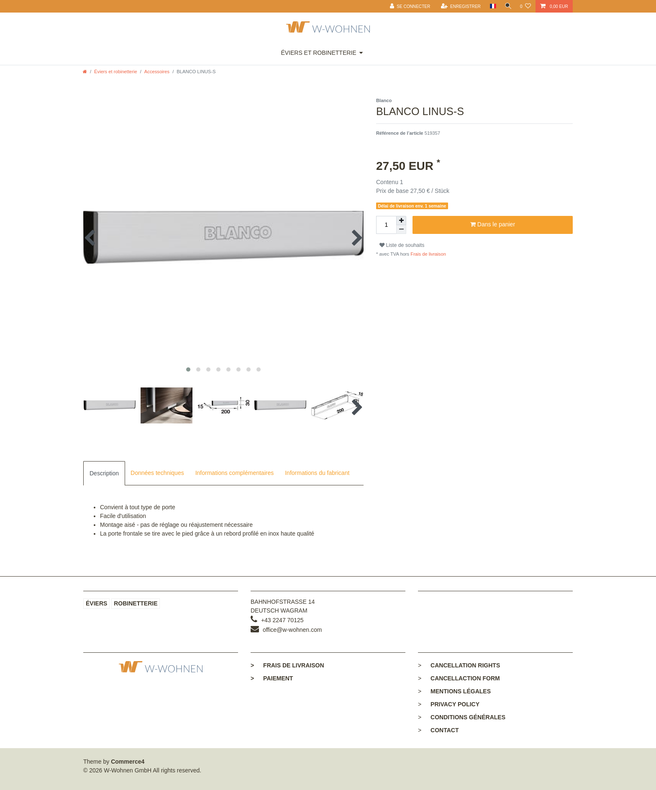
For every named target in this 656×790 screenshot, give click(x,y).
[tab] (104, 473)
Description (104, 473)
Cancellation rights (465, 665)
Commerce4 (127, 761)
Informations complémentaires (234, 472)
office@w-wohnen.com (292, 629)
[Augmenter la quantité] (401, 220)
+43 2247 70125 (282, 620)
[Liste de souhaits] (525, 6)
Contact (444, 730)
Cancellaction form (465, 678)
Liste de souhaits (401, 245)
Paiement (272, 678)
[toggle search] (507, 6)
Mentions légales (460, 691)
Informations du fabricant (317, 472)
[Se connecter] (408, 6)
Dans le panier (492, 224)
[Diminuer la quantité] (401, 229)
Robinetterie (135, 603)
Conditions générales (467, 717)
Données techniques (157, 472)
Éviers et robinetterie (318, 52)
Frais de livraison (427, 253)
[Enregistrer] (458, 6)
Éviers (96, 603)
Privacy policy (454, 704)
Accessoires (156, 71)
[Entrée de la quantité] (386, 225)
